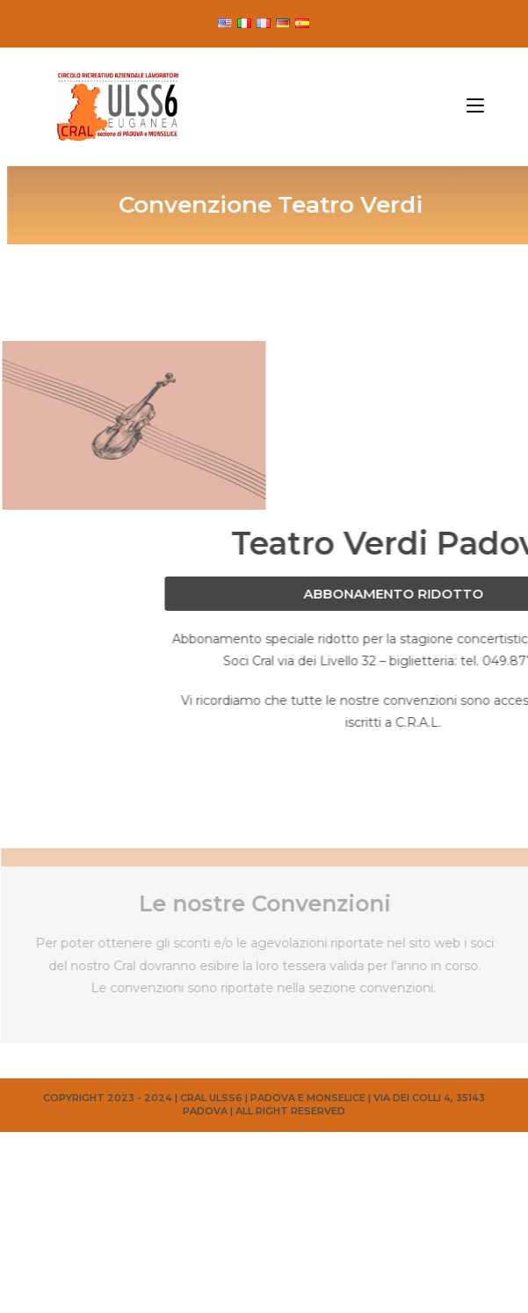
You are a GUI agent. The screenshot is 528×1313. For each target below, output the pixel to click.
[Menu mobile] (475, 106)
